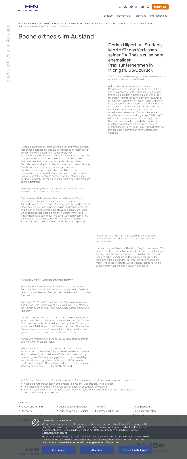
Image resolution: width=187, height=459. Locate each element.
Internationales (158, 15)
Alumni (101, 406)
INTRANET (160, 6)
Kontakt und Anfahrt (32, 406)
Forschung (140, 15)
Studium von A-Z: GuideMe (73, 410)
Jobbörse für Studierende (73, 406)
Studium (108, 15)
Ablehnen (97, 450)
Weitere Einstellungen (135, 450)
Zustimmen (58, 450)
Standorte (26, 410)
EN (142, 7)
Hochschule (123, 15)
